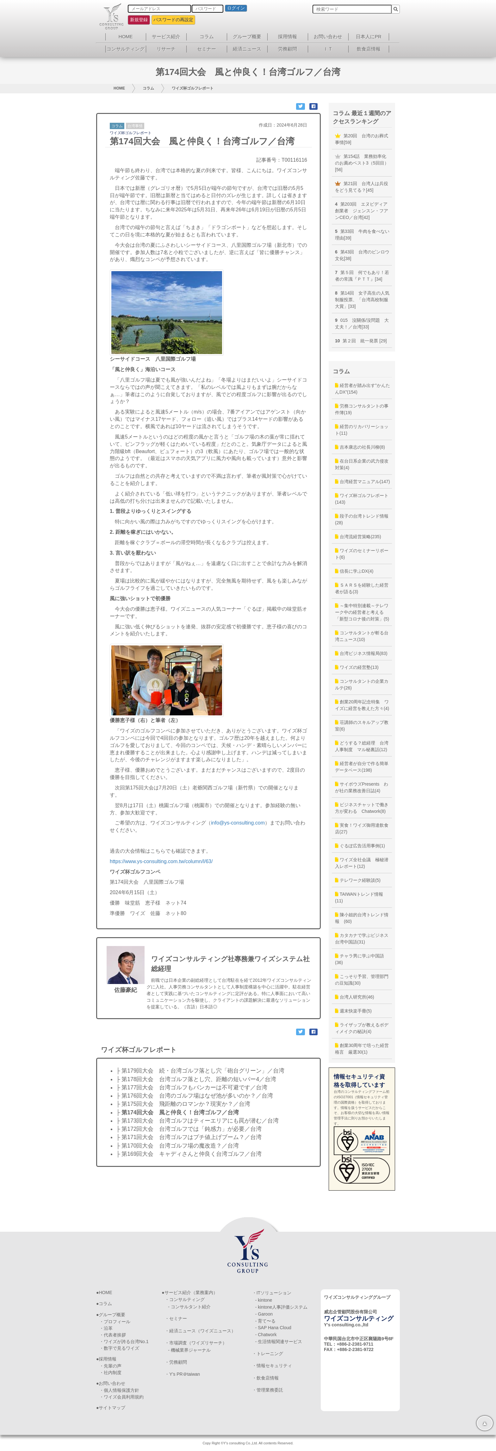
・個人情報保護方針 (119, 1390)
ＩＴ (328, 49)
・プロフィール (114, 1321)
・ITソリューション (271, 1292)
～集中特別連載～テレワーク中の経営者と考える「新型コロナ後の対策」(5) (362, 612)
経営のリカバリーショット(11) (361, 430)
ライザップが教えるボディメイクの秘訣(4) (361, 1028)
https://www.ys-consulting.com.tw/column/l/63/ (161, 861)
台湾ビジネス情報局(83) (361, 653)
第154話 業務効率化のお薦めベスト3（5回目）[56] (362, 163)
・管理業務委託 (267, 1389)
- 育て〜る (265, 1320)
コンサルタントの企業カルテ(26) (361, 684)
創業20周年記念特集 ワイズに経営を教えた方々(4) (362, 705)
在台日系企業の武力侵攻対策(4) (361, 464)
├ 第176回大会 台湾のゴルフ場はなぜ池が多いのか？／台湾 (194, 1096)
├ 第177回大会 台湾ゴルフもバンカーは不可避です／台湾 (191, 1087)
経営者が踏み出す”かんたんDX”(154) (362, 389)
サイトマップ (112, 1407)
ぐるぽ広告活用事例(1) (360, 845)
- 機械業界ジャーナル (189, 1350)
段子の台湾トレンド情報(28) (361, 519)
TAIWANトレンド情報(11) (359, 897)
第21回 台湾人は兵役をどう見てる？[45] (361, 187)
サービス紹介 (166, 36)
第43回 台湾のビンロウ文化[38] (362, 255)
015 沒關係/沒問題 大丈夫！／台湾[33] (362, 323)
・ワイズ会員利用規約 (121, 1396)
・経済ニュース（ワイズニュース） (200, 1330)
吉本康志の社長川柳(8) (360, 447)
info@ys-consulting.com (238, 822)
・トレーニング (267, 1353)
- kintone (263, 1300)
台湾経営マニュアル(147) (362, 481)
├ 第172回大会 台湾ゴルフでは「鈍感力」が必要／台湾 (189, 1129)
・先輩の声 (110, 1365)
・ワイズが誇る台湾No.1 (124, 1341)
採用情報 (287, 36)
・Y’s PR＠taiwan (182, 1374)
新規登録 (139, 19)
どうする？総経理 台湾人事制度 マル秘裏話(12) (361, 746)
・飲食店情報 (265, 1377)
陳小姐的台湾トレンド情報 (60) (361, 918)
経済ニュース (247, 49)
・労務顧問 (176, 1362)
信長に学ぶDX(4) (354, 571)
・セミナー (176, 1318)
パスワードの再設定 (173, 19)
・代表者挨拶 (112, 1334)
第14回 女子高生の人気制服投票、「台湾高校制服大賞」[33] (362, 299)
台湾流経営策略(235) (358, 536)
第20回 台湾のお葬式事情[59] (361, 139)
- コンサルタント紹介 (189, 1306)
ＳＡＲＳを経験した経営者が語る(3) (361, 588)
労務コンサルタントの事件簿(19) (361, 409)
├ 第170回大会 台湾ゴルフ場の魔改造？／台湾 (177, 1146)
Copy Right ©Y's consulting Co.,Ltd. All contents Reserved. (247, 1443)
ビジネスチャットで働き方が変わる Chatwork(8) (361, 808)
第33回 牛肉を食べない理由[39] (362, 234)
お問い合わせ (328, 36)
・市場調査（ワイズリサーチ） (196, 1342)
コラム (207, 36)
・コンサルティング (185, 1299)
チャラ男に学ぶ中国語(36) (359, 959)
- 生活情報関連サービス (278, 1341)
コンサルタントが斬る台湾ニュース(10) (361, 636)
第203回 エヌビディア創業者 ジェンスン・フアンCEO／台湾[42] (361, 211)
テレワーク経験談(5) (358, 880)
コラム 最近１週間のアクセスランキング (362, 117)
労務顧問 (287, 49)
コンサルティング (126, 49)
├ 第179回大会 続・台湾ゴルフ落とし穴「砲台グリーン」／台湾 (200, 1071)
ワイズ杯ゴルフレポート (193, 88)
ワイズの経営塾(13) (357, 667)
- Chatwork (266, 1334)
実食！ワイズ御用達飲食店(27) (361, 828)
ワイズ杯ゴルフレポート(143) (361, 499)
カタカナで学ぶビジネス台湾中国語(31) (361, 938)
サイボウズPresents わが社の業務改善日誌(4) (361, 787)
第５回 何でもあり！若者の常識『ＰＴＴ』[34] (362, 276)
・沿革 (106, 1328)
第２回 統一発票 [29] (361, 340)
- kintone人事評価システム (281, 1307)
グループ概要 (247, 36)
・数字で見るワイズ (119, 1348)
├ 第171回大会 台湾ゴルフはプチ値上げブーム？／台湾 (189, 1137)
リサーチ (166, 49)
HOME (126, 36)
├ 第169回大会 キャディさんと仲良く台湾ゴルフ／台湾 (189, 1154)
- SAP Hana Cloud (273, 1327)
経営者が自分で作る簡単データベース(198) (361, 767)
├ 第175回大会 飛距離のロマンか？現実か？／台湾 (183, 1104)
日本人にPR (368, 36)
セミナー (206, 49)
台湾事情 (135, 126)
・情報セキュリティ (272, 1365)
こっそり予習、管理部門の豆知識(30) (361, 980)
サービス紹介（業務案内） (191, 1292)
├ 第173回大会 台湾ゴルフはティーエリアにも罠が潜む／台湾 (197, 1121)
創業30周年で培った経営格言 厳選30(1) (362, 1049)
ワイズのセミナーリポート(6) (361, 554)
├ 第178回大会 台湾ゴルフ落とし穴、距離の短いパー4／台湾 (196, 1079)
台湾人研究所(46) (354, 997)
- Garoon (264, 1314)
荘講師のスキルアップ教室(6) (361, 726)
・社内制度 (110, 1372)
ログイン (236, 7)
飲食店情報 (369, 49)
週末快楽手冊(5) (353, 1010)
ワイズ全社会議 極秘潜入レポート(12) (361, 863)
